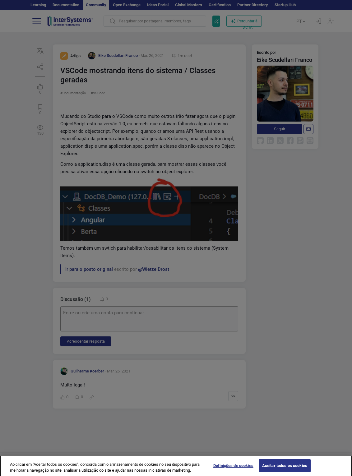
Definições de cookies (233, 469)
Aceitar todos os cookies (284, 469)
